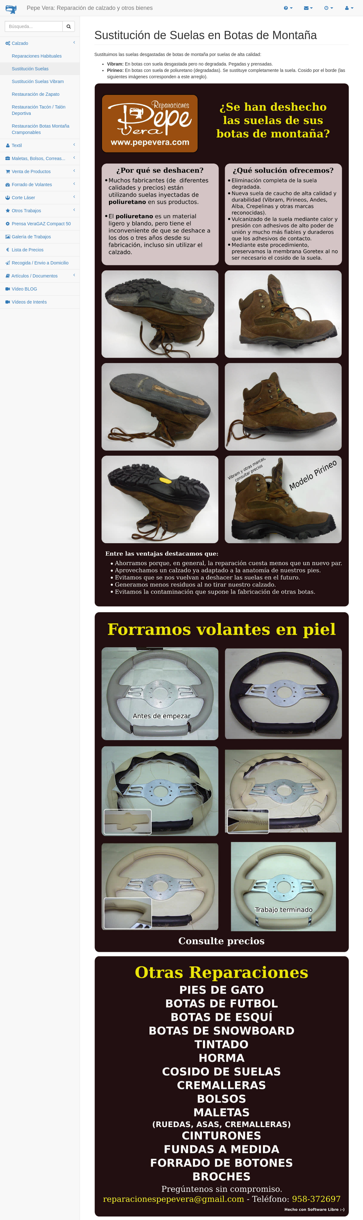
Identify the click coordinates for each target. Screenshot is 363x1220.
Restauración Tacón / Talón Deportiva (38, 110)
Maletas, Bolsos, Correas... (40, 158)
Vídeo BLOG (21, 288)
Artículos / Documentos (40, 275)
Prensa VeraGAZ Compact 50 (38, 223)
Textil (40, 145)
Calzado (40, 43)
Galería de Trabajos (28, 236)
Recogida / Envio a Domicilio (37, 262)
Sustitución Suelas (30, 68)
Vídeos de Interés (26, 302)
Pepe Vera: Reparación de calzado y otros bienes (90, 8)
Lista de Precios (24, 249)
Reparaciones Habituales (37, 56)
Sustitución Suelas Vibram (38, 81)
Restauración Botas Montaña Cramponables (40, 129)
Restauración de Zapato (35, 94)
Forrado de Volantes (40, 184)
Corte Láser (40, 197)
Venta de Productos (40, 171)
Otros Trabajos (40, 210)
